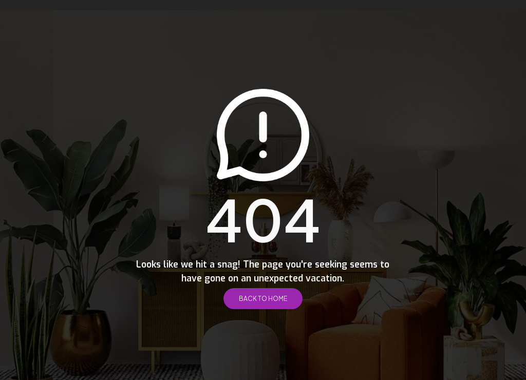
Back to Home (263, 298)
